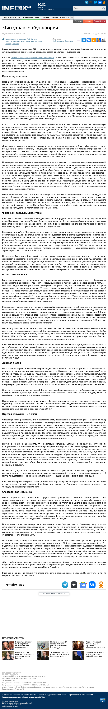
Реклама (16, 695)
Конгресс (34, 39)
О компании (7, 695)
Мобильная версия (38, 695)
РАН (28, 39)
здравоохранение (12, 39)
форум (40, 41)
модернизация (31, 41)
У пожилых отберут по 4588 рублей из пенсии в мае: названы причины (23, 645)
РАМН (23, 41)
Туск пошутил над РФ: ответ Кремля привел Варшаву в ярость (59, 654)
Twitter (95, 2)
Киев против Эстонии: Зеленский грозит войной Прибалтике (95, 654)
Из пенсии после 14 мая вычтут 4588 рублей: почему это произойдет (58, 645)
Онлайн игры (67, 695)
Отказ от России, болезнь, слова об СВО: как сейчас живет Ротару (25, 655)
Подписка (25, 695)
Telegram (86, 2)
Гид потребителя (54, 695)
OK (104, 2)
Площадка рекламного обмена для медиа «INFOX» (23, 697)
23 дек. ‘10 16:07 (20, 34)
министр (9, 44)
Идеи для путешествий (83, 695)
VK (100, 2)
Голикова (15, 44)
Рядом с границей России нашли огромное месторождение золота (95, 645)
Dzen (91, 2)
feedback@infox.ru (13, 707)
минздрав (9, 41)
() (54, 594)
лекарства (16, 41)
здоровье (22, 39)
